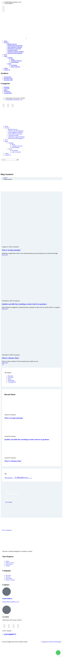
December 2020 (8, 80)
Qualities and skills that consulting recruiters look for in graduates (24, 304)
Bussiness (6, 87)
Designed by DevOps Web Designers (51, 641)
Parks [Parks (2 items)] (26, 478)
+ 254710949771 (9, 634)
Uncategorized (8, 93)
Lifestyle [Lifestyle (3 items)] (19, 477)
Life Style (6, 88)
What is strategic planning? (11, 250)
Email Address (7, 598)
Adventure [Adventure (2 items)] (8, 478)
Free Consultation (7, 530)
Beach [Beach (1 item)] (14, 478)
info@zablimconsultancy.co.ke (10, 602)
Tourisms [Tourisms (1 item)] (30, 478)
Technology (7, 91)
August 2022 (7, 77)
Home (5, 178)
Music (5, 90)
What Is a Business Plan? (10, 358)
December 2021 (8, 78)
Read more (5, 255)
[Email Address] (6, 591)
